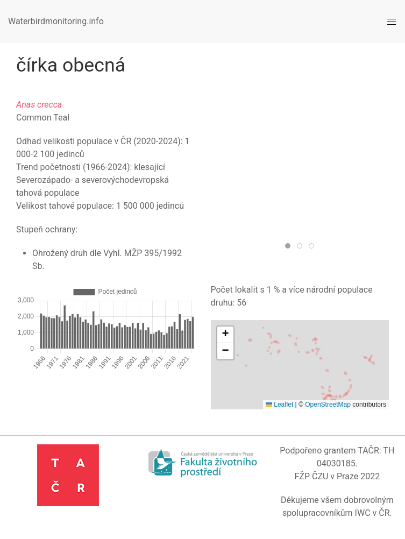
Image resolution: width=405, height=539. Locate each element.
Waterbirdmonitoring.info (56, 21)
